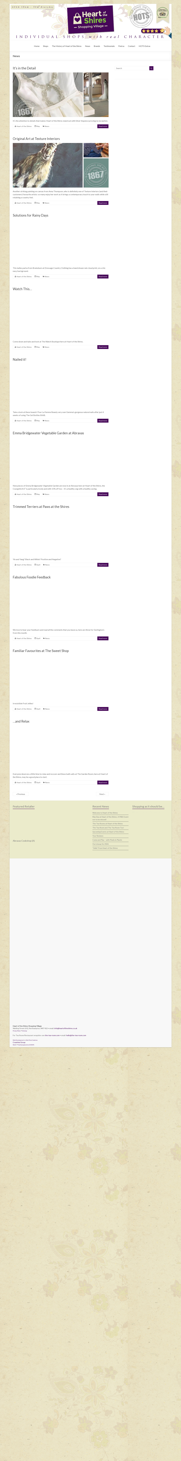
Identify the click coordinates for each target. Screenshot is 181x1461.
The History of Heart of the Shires (66, 46)
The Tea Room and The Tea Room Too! (108, 1235)
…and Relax (21, 1078)
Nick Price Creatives (32, 1450)
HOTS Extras (144, 46)
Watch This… (22, 340)
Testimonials (109, 46)
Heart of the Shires (24, 126)
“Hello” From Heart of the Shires (105, 1255)
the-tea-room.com (52, 1445)
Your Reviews (97, 1243)
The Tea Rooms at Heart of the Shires (107, 1231)
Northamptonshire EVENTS (26, 1455)
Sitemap (24, 1441)
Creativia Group (19, 1452)
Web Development (18, 1450)
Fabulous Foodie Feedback (32, 832)
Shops (45, 46)
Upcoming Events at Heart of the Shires (108, 1239)
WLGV (14, 1455)
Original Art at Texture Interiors (36, 139)
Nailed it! (19, 461)
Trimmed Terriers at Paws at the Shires (41, 710)
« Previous (20, 1201)
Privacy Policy (16, 1441)
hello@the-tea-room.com (76, 1445)
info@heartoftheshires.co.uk (65, 1438)
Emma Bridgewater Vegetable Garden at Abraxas (48, 586)
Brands (97, 46)
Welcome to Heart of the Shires (105, 1220)
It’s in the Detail (24, 68)
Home (36, 46)
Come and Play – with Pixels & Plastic (107, 1247)
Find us (121, 46)
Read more (103, 126)
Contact (131, 46)
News (87, 46)
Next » (102, 1201)
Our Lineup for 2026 (100, 1251)
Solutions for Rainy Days (30, 215)
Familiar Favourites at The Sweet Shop (41, 956)
